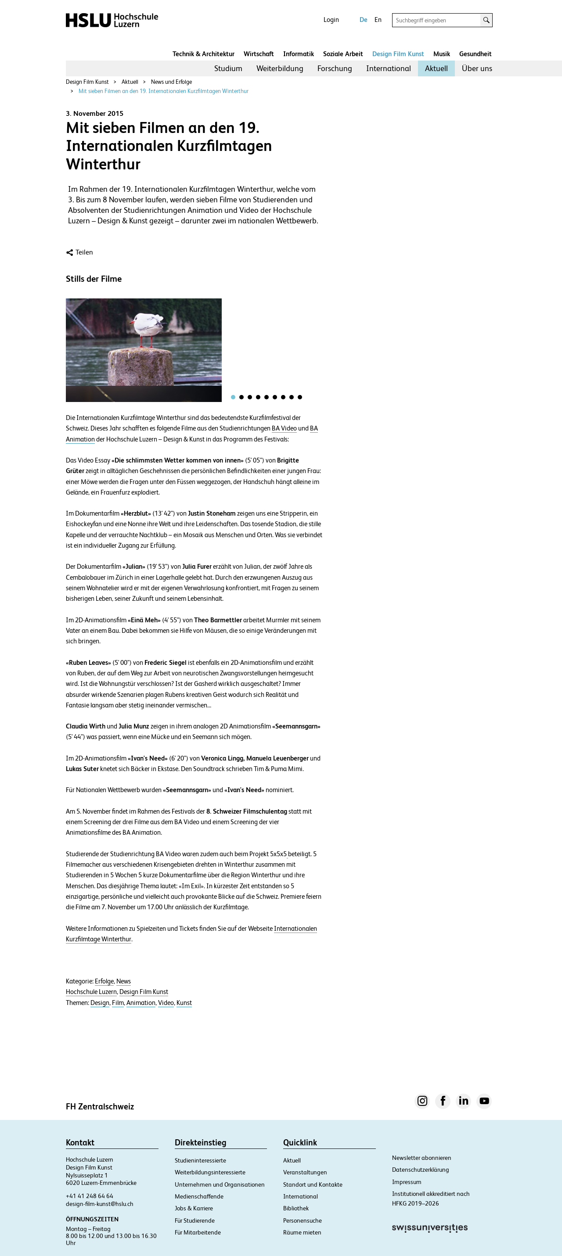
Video (166, 1002)
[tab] (233, 397)
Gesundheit (475, 53)
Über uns (477, 68)
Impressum (407, 1181)
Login (331, 19)
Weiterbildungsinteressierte (210, 1172)
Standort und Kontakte (312, 1184)
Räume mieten (302, 1232)
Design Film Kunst (398, 53)
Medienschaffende (199, 1196)
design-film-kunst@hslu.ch (99, 1203)
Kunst (184, 1002)
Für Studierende (195, 1220)
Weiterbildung (279, 68)
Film (118, 1002)
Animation (140, 1002)
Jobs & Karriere (194, 1208)
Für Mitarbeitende (198, 1232)
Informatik (298, 53)
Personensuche (302, 1220)
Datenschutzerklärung (420, 1169)
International (388, 68)
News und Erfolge (171, 82)
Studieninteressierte (200, 1160)
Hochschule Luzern (91, 991)
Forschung (334, 68)
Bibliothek (296, 1208)
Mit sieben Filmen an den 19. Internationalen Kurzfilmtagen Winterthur (164, 91)
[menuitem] (228, 68)
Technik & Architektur (203, 53)
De (363, 19)
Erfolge (104, 981)
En (378, 19)
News (123, 981)
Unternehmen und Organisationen (220, 1184)
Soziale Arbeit (343, 53)
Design (99, 1002)
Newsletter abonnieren (421, 1157)
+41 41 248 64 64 (89, 1195)
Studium (228, 68)
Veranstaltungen (305, 1172)
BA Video (284, 428)
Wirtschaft (259, 53)
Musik (441, 53)
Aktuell (436, 68)
